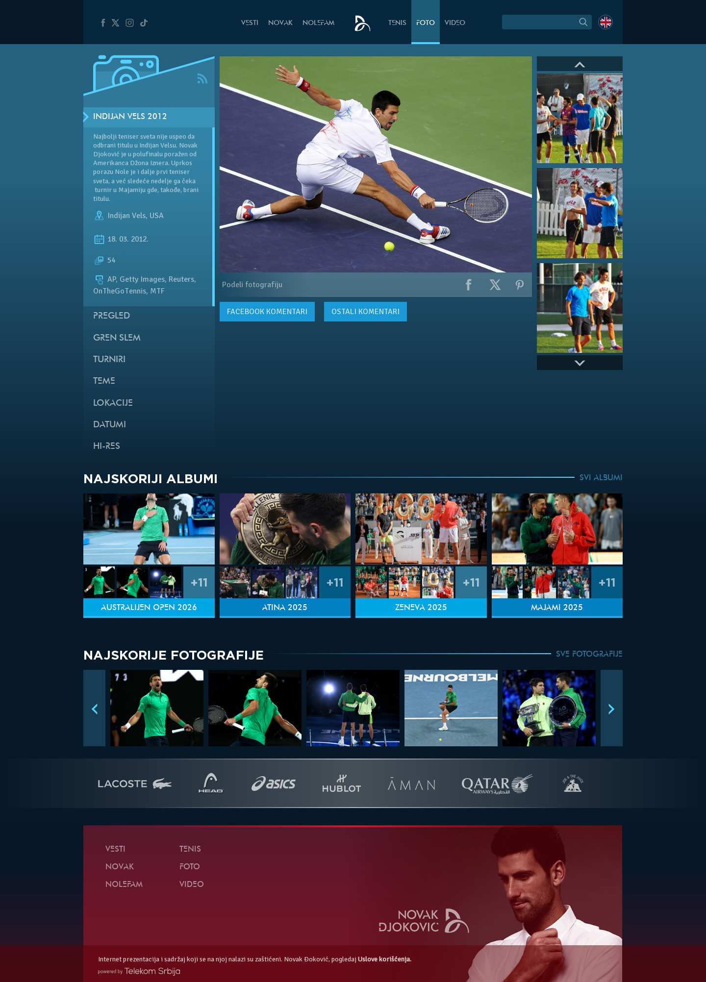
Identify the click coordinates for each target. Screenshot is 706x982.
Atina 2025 (284, 608)
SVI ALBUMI (601, 478)
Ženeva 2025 (421, 608)
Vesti (249, 23)
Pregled (111, 316)
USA (157, 216)
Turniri (109, 360)
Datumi (109, 425)
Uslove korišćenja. (384, 959)
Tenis (397, 23)
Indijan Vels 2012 (130, 117)
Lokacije (113, 403)
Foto (425, 23)
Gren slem (117, 338)
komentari (267, 312)
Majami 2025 (557, 608)
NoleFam (318, 23)
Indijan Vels (126, 216)
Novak (280, 23)
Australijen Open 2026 (149, 608)
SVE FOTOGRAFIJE (589, 655)
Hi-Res (106, 446)
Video (455, 23)
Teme (104, 381)
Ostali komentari (365, 312)
